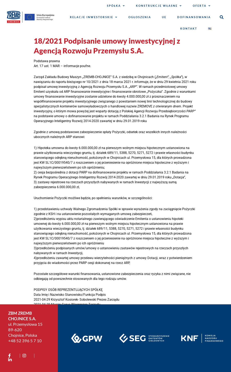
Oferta (202, 5)
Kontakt (188, 28)
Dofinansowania (194, 17)
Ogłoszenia (139, 17)
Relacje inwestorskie (94, 17)
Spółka (116, 5)
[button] (221, 17)
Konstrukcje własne (159, 5)
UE (164, 17)
